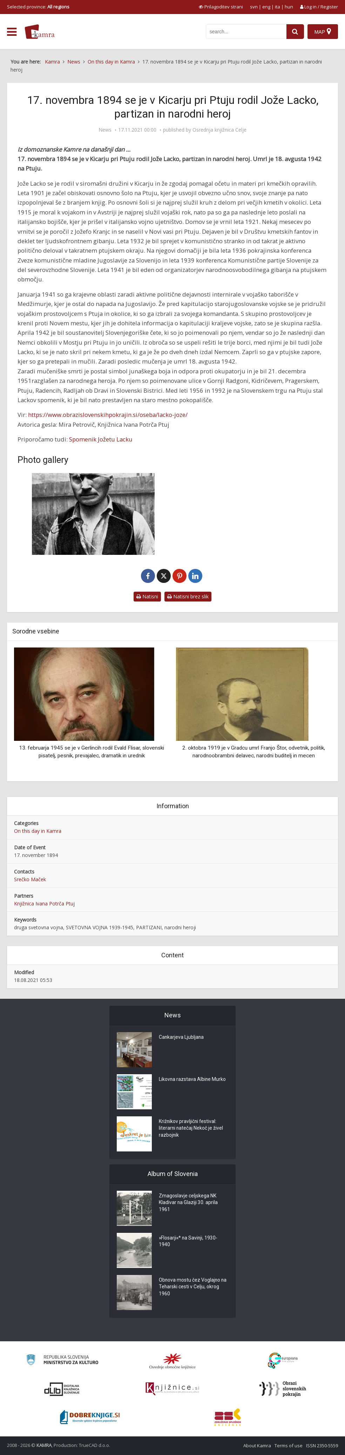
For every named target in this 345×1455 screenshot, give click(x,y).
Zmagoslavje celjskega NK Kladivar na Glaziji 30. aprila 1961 (188, 1203)
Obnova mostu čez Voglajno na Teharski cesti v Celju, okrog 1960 (193, 1287)
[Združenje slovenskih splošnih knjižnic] (172, 1389)
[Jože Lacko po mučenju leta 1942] (93, 514)
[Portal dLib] (62, 1389)
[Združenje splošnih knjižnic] (228, 1417)
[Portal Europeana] (282, 1361)
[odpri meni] (11, 32)
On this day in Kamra (37, 831)
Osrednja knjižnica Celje (219, 130)
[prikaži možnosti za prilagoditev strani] (221, 7)
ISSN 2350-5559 (322, 1445)
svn (254, 7)
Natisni (147, 596)
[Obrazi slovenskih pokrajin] (283, 1389)
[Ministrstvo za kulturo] (62, 1360)
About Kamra (257, 1445)
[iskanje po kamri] (246, 31)
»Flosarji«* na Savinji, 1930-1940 (189, 1241)
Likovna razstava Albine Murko (192, 1079)
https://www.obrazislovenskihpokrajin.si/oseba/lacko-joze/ (108, 415)
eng (266, 7)
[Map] (322, 31)
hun (289, 7)
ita (277, 7)
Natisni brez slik (188, 596)
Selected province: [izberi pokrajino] (38, 7)
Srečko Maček (30, 879)
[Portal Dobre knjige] (90, 1417)
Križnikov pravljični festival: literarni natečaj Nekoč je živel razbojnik (191, 1128)
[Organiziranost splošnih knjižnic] (172, 1361)
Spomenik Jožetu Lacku (101, 439)
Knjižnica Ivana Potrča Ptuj (44, 903)
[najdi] (295, 31)
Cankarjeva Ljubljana (181, 1037)
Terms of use (289, 1445)
